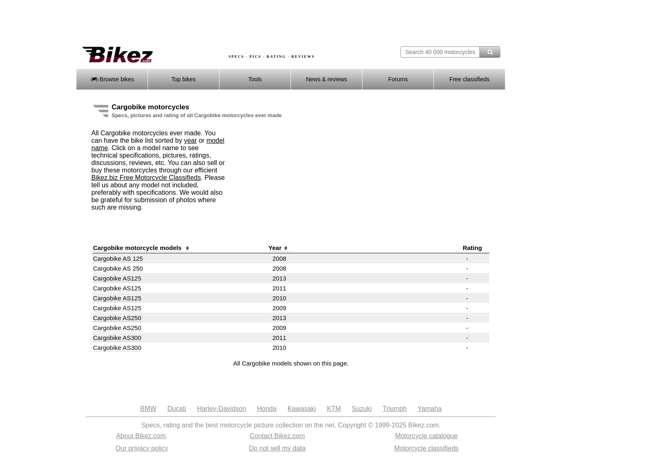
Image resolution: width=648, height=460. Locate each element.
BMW (148, 408)
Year (280, 247)
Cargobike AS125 (117, 278)
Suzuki (362, 408)
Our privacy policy (142, 448)
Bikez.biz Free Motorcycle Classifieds (146, 177)
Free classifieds (469, 79)
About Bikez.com (141, 435)
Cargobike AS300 (117, 337)
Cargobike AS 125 (118, 258)
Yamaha (429, 408)
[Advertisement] (226, 23)
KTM (334, 408)
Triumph (395, 408)
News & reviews (326, 79)
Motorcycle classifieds (426, 448)
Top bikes (183, 79)
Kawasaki (302, 408)
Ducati (176, 408)
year (190, 140)
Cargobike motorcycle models (142, 247)
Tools (255, 79)
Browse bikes (112, 79)
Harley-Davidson (221, 408)
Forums (397, 79)
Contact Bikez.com (277, 435)
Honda (266, 408)
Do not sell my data (277, 448)
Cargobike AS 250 (118, 268)
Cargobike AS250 (117, 317)
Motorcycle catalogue (426, 435)
